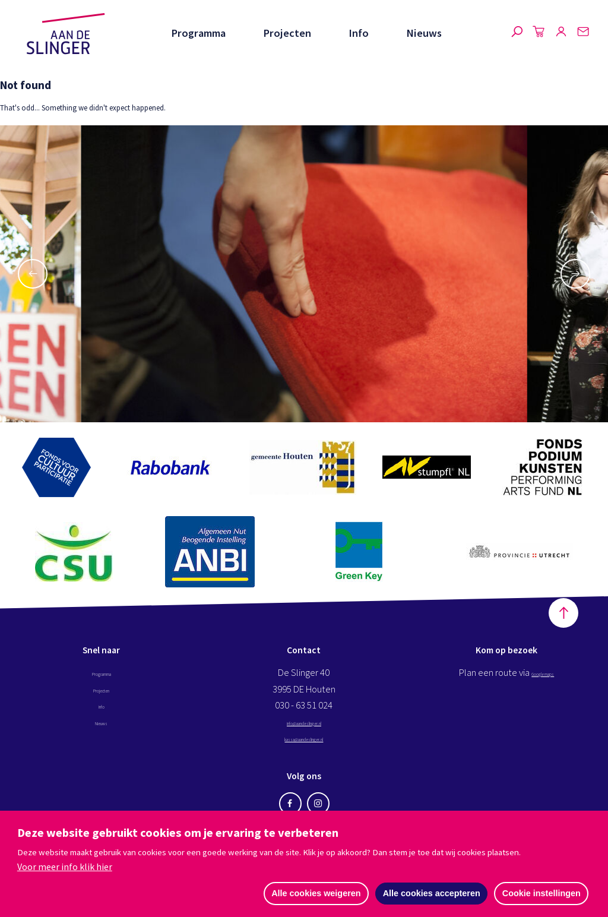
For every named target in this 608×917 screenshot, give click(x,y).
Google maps (543, 685)
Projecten (287, 33)
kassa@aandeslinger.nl (304, 751)
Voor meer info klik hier (64, 866)
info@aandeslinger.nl (304, 735)
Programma (198, 33)
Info (359, 33)
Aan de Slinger (66, 34)
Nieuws (424, 33)
